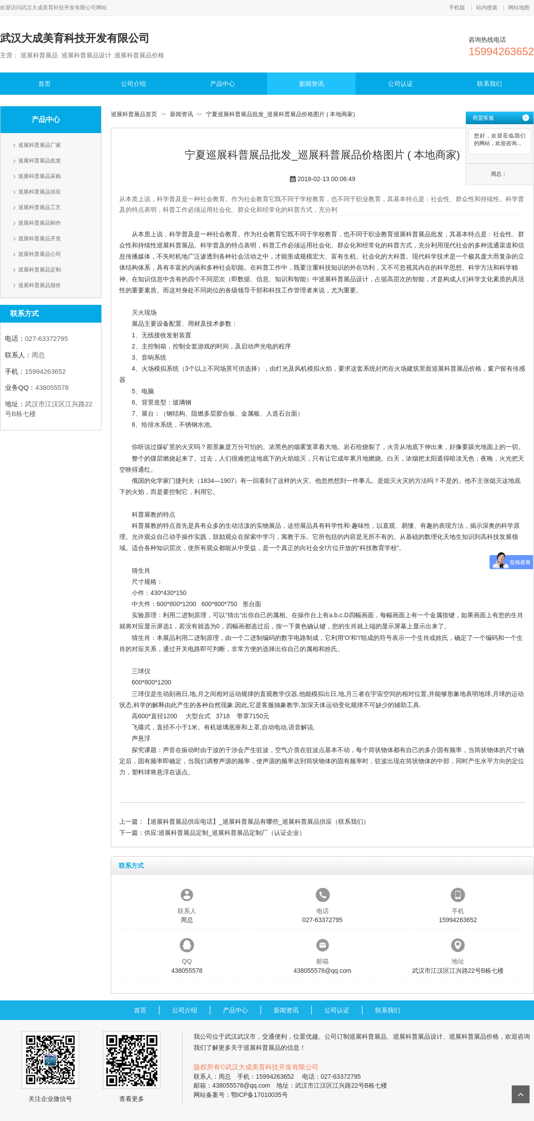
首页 (44, 83)
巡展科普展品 (175, 245)
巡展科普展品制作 (39, 223)
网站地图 (519, 7)
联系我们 (489, 83)
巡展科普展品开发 (39, 238)
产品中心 (222, 83)
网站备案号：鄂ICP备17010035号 (241, 1094)
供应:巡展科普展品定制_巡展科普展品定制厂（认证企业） (224, 832)
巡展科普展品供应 (39, 192)
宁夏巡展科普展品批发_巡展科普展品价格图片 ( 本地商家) (280, 114)
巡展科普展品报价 (39, 285)
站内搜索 (487, 7)
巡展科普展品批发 (39, 161)
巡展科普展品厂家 (39, 145)
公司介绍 (133, 83)
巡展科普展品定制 (39, 270)
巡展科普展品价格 (456, 368)
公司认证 (400, 83)
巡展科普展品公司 (39, 254)
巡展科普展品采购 (39, 176)
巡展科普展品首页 (134, 114)
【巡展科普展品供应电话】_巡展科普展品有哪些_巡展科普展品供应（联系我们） (256, 821)
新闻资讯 (311, 83)
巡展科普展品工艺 (39, 207)
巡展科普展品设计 (343, 279)
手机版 (457, 7)
